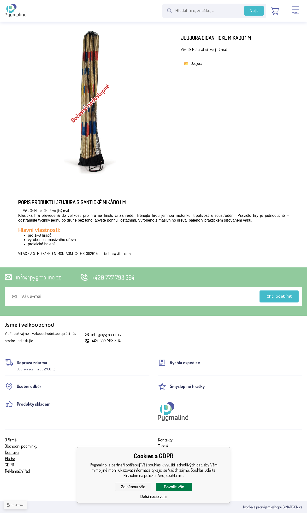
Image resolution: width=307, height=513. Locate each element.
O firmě (11, 439)
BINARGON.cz (292, 507)
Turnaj (163, 446)
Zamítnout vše (133, 487)
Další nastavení (153, 497)
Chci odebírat (279, 296)
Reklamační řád (17, 471)
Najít (254, 10)
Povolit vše (174, 487)
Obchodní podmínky (21, 446)
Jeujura (196, 63)
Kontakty (165, 439)
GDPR (9, 464)
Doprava (12, 452)
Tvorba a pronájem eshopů (262, 507)
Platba (10, 458)
